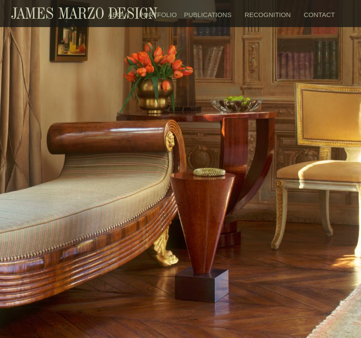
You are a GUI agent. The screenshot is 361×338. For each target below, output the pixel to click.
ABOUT (119, 14)
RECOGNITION (268, 14)
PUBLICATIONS (208, 14)
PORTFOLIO (157, 14)
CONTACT (319, 14)
